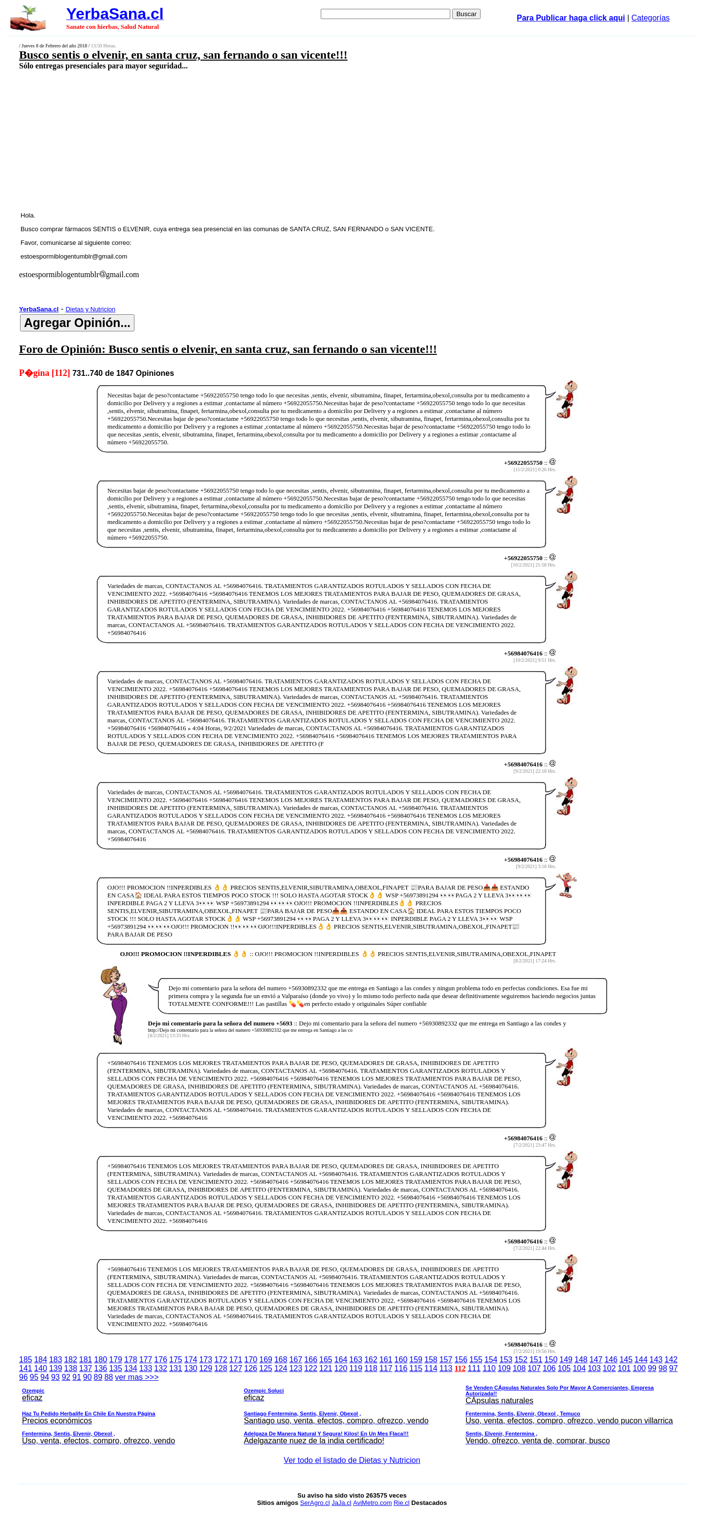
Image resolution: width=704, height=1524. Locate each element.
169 (265, 1359)
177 (146, 1359)
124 (280, 1368)
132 (160, 1368)
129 (205, 1368)
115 (415, 1368)
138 (70, 1368)
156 (460, 1359)
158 (431, 1359)
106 (549, 1368)
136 (101, 1368)
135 (115, 1368)
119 (355, 1368)
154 (491, 1359)
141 (25, 1368)
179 (115, 1359)
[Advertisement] (282, 140)
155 (476, 1359)
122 (310, 1368)
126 (251, 1368)
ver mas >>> (352, 1410)
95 (34, 1377)
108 (519, 1368)
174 (191, 1359)
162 (370, 1359)
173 (205, 1359)
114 (431, 1368)
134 (130, 1368)
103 (594, 1368)
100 (639, 1368)
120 (341, 1368)
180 (101, 1359)
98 (663, 1368)
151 (536, 1359)
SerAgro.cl (315, 1502)
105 (564, 1368)
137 (85, 1368)
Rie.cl (402, 1502)
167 (296, 1359)
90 (87, 1377)
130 (191, 1368)
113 (446, 1368)
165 (325, 1359)
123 (296, 1368)
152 (521, 1359)
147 (596, 1359)
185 (25, 1359)
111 (474, 1368)
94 (45, 1377)
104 (579, 1368)
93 (55, 1377)
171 (235, 1359)
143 (656, 1359)
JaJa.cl (341, 1502)
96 (23, 1377)
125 (265, 1368)
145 (626, 1359)
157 (446, 1359)
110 (489, 1368)
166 (310, 1359)
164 (341, 1359)
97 (673, 1368)
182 (70, 1359)
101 (624, 1368)
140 (40, 1368)
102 (609, 1368)
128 (220, 1368)
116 (401, 1368)
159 (415, 1359)
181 (85, 1359)
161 (386, 1359)
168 (280, 1359)
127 (235, 1368)
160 (401, 1359)
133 (146, 1368)
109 (504, 1368)
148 (581, 1359)
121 (325, 1368)
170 (251, 1359)
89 (98, 1377)
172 (220, 1359)
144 (641, 1359)
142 (671, 1359)
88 (108, 1377)
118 (370, 1368)
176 (160, 1359)
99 (652, 1368)
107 (534, 1368)
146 (610, 1359)
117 (386, 1368)
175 (175, 1359)
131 (175, 1368)
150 (551, 1359)
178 (130, 1359)
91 (76, 1377)
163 (355, 1359)
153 (506, 1359)
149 (565, 1359)
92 (66, 1377)
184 (40, 1359)
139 (55, 1368)
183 (55, 1359)
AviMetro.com (372, 1502)
